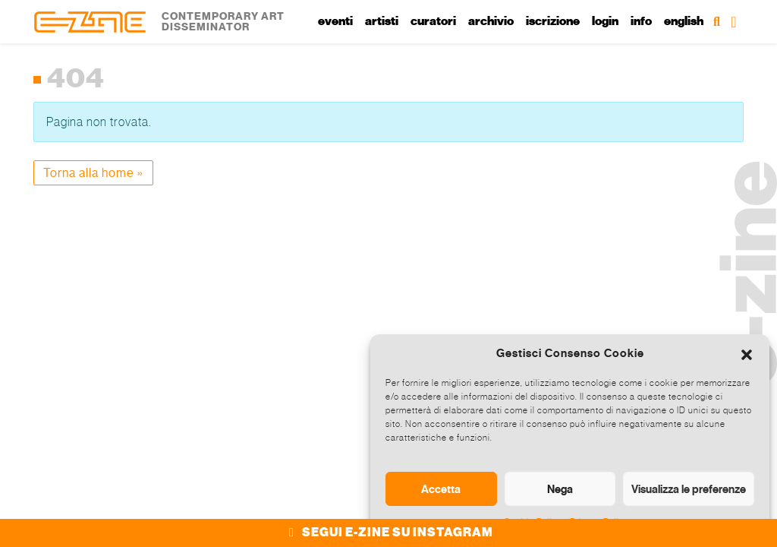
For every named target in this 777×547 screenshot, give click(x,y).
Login (605, 21)
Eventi (335, 21)
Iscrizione (553, 21)
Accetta (441, 488)
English (683, 21)
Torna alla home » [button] (93, 173)
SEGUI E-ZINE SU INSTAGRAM (389, 532)
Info (641, 21)
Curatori (433, 21)
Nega (560, 488)
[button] (746, 353)
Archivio (491, 21)
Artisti (381, 21)
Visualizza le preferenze (688, 488)
